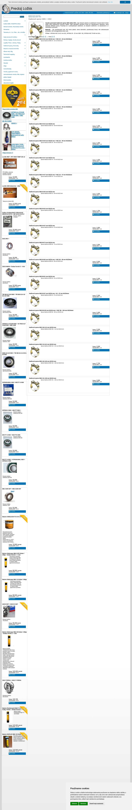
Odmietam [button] (83, 803)
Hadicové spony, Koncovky (14, 45)
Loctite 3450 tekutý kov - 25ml (11, 186)
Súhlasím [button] (74, 803)
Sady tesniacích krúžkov (10, 37)
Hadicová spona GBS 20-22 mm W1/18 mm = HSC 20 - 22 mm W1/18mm (50, 39)
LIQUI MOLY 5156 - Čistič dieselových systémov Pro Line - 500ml (18, 147)
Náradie (14, 63)
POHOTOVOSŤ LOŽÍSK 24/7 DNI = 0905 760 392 (79, 12)
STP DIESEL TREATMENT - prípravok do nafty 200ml (17, 134)
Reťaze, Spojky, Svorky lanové (12, 40)
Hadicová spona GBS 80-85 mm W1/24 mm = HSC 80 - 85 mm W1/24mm (50, 259)
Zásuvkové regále (9, 83)
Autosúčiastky (7, 69)
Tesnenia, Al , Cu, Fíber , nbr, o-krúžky (14, 33)
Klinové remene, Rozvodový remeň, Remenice (14, 28)
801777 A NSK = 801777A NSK (11, 435)
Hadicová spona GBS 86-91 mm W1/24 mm (42, 276)
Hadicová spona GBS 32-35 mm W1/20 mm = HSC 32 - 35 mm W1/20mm (50, 107)
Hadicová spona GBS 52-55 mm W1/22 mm (42, 191)
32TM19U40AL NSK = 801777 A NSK (13, 382)
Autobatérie (14, 57)
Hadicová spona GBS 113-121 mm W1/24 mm (42, 344)
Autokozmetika (8, 60)
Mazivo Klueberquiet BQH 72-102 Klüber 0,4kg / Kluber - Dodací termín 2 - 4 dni (14, 708)
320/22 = (14, 123)
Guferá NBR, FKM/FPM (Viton (12, 24)
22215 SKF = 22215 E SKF (10, 604)
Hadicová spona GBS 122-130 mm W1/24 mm (42, 361)
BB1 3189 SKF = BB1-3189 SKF (11, 489)
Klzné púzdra (7, 80)
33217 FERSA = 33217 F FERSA (11, 680)
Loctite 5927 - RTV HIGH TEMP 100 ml (13, 157)
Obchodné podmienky (103, 12)
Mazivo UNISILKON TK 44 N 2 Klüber (13, 516)
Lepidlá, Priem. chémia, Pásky (14, 43)
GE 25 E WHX (6, 121)
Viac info (110, 2)
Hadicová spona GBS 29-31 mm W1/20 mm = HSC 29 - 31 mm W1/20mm (50, 90)
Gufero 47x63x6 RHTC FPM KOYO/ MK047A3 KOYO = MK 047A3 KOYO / (13, 213)
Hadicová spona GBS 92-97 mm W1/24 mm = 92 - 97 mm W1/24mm (49, 293)
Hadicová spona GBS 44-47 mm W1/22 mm (42, 157)
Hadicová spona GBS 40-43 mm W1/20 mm (42, 124)
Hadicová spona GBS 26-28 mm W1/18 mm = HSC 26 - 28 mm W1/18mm (50, 73)
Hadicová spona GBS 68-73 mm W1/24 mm (42, 242)
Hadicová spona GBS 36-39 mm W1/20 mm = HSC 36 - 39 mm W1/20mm (50, 141)
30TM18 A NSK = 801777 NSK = (11, 410)
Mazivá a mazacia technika (14, 48)
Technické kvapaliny (14, 54)
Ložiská (14, 21)
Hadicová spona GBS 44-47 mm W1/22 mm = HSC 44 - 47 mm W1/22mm (50, 174)
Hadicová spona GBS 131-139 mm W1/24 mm (42, 378)
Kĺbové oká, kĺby (8, 51)
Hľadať (22, 16)
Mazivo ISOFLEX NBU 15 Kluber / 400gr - (14, 734)
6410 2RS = (5, 238)
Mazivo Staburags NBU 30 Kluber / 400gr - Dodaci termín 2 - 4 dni (14, 632)
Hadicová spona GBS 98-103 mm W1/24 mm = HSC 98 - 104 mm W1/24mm (51, 310)
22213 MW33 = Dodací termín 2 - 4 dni (13, 266)
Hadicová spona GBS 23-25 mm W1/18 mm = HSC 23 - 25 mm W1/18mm (50, 56)
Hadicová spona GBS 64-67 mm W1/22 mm (42, 225)
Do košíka (12, 180)
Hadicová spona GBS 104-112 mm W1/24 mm (42, 327)
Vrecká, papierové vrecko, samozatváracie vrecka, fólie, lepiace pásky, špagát (14, 74)
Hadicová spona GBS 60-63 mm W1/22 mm (42, 208)
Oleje (14, 66)
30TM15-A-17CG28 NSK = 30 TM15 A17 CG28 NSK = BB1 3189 (18, 115)
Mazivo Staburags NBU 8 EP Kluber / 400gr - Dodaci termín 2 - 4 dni (13, 554)
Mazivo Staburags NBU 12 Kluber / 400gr (14, 579)
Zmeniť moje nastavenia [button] (96, 803)
